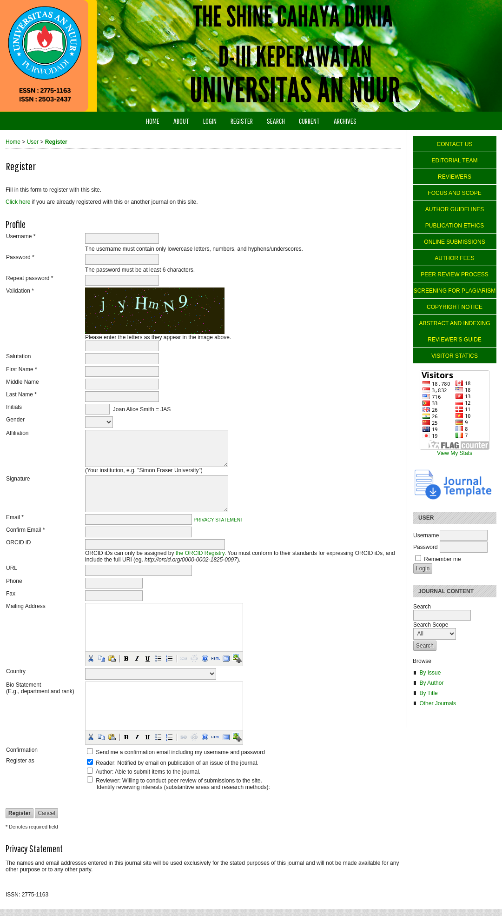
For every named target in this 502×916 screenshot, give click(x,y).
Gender (15, 419)
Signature (18, 478)
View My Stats (454, 453)
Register (242, 120)
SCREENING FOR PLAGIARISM (455, 291)
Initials (14, 407)
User (33, 142)
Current (309, 120)
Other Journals (437, 703)
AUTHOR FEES (454, 258)
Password (425, 547)
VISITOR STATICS (454, 356)
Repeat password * (29, 278)
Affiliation (17, 433)
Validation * (20, 291)
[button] (91, 658)
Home (152, 120)
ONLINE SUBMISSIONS (454, 242)
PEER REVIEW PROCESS (454, 274)
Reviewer (107, 780)
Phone (14, 581)
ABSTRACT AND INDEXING (454, 323)
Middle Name (22, 382)
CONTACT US (455, 144)
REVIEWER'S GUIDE (455, 339)
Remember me (442, 559)
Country (16, 671)
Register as (20, 760)
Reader (105, 763)
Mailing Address (26, 606)
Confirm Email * (25, 530)
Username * (20, 236)
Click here (18, 202)
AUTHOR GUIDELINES (454, 209)
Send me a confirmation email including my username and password (180, 752)
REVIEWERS (454, 177)
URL (11, 568)
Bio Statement (23, 685)
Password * (20, 257)
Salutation (18, 356)
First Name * (21, 369)
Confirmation (22, 750)
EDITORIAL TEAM (454, 160)
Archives (345, 120)
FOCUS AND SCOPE (454, 193)
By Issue (430, 672)
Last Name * (21, 394)
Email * (15, 517)
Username (426, 535)
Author (104, 772)
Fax (10, 593)
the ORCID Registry (200, 553)
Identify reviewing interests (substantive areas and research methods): (183, 787)
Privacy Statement (219, 519)
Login (210, 120)
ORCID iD (18, 542)
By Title (428, 693)
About (181, 120)
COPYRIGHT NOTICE (454, 307)
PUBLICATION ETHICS (454, 225)
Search (276, 120)
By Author (431, 683)
